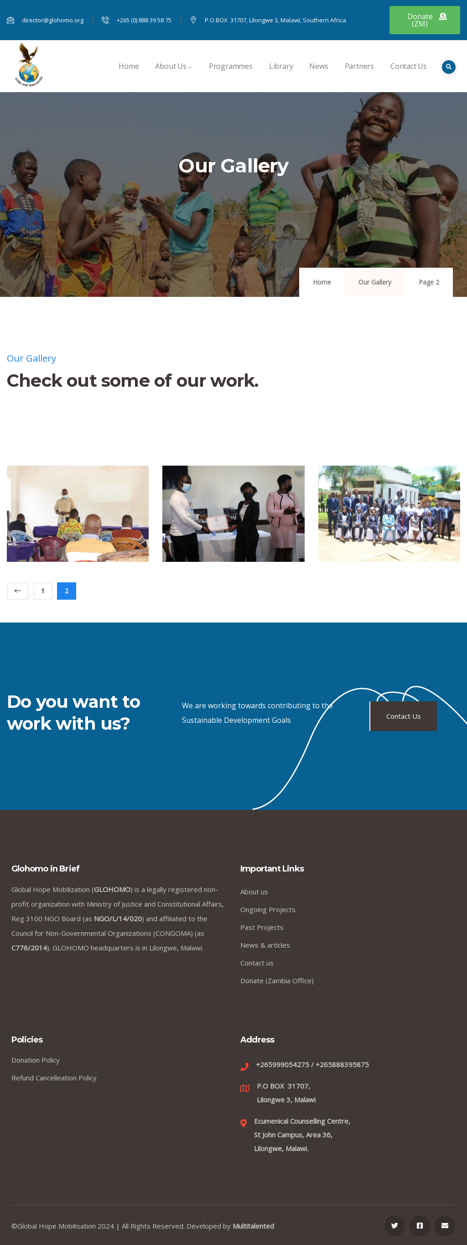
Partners (359, 76)
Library (281, 76)
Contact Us (408, 76)
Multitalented (253, 1225)
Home (129, 76)
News (318, 76)
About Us (173, 76)
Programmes (231, 76)
